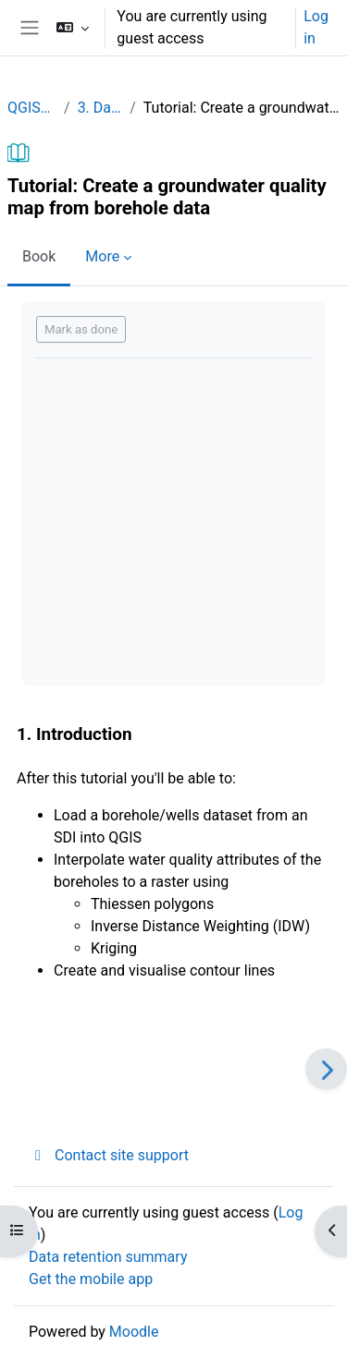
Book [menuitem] (39, 256)
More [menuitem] (102, 256)
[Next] (326, 1069)
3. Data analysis (100, 107)
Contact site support (109, 1155)
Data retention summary (108, 1257)
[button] (72, 27)
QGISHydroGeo (31, 107)
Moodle (134, 1331)
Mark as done (81, 329)
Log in (316, 27)
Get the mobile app (91, 1279)
